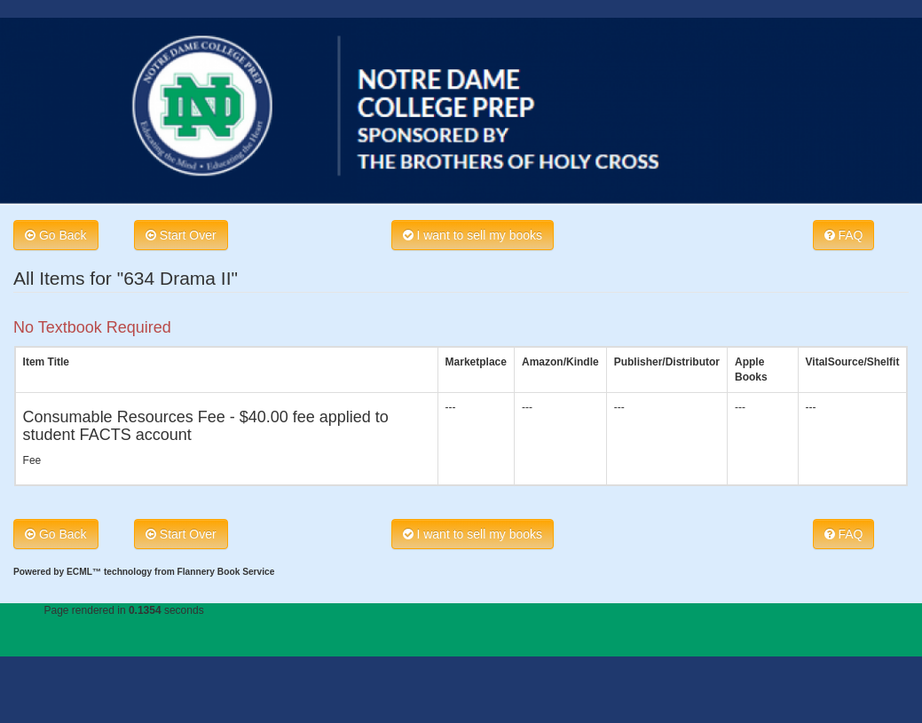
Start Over (181, 235)
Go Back (56, 235)
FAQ (843, 235)
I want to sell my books (473, 235)
